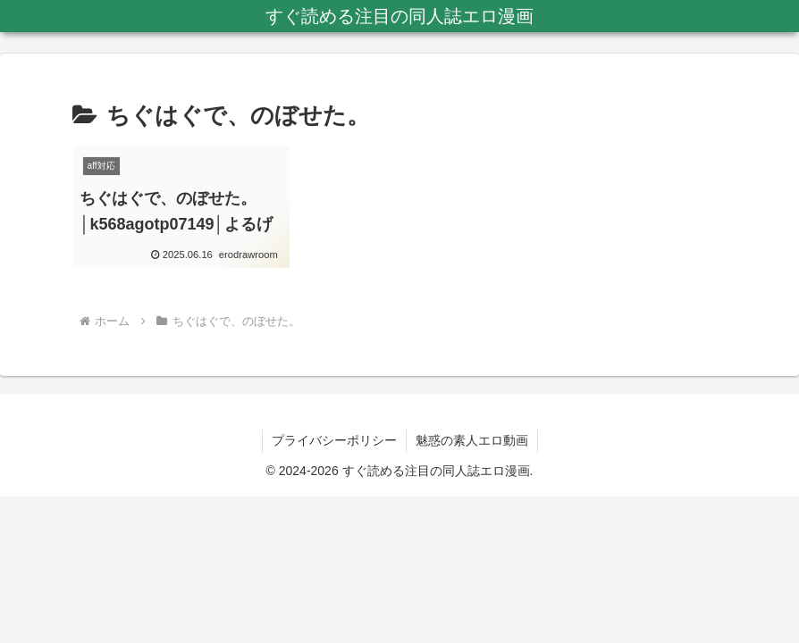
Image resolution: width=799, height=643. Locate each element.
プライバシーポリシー (334, 440)
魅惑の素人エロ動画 (472, 440)
